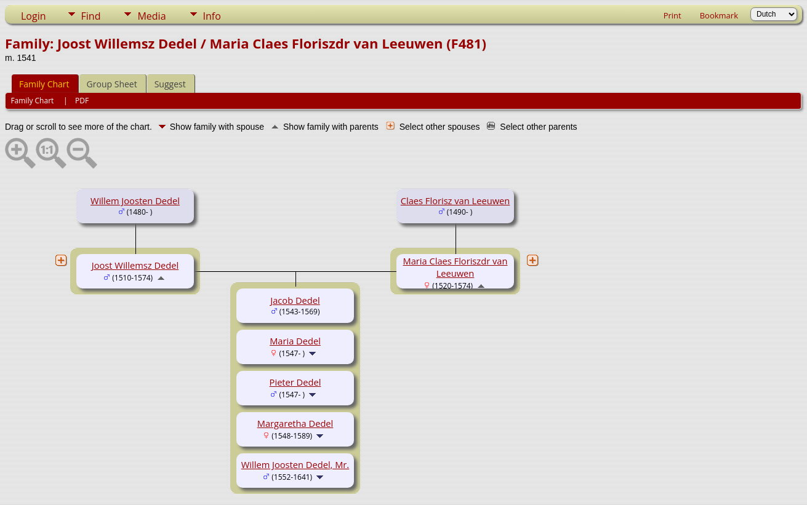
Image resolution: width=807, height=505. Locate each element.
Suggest (170, 84)
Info (212, 16)
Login (33, 16)
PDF (82, 100)
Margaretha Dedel (295, 423)
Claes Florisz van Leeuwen (455, 200)
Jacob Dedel (294, 300)
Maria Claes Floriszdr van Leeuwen (455, 267)
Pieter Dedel (295, 382)
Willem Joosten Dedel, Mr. (295, 464)
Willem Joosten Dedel (135, 200)
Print (672, 15)
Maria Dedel (295, 341)
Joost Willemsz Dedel (135, 265)
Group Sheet (112, 84)
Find (91, 16)
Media (151, 16)
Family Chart (44, 84)
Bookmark (719, 15)
